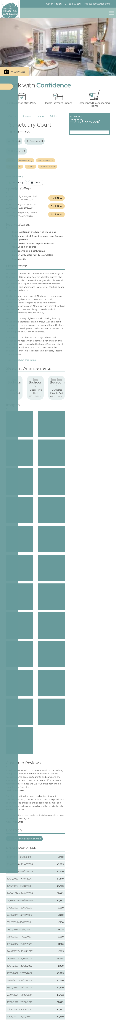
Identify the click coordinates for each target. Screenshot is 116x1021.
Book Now (56, 198)
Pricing (54, 116)
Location (40, 116)
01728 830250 (73, 3)
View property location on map (24, 794)
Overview (13, 116)
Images (27, 116)
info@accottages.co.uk (97, 3)
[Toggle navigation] (111, 13)
